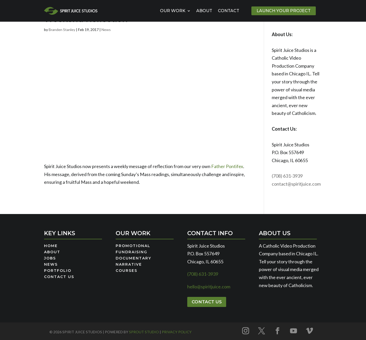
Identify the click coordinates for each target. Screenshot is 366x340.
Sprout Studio (144, 332)
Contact (228, 10)
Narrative (129, 265)
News (106, 29)
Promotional (133, 246)
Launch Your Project (284, 10)
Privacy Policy (177, 332)
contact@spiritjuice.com (296, 184)
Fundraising (131, 252)
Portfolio (57, 271)
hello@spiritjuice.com (208, 286)
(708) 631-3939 (287, 176)
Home (51, 246)
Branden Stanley (62, 29)
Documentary (133, 258)
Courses (126, 271)
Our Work (172, 10)
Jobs (50, 258)
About (204, 10)
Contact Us (59, 277)
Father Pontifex (227, 166)
